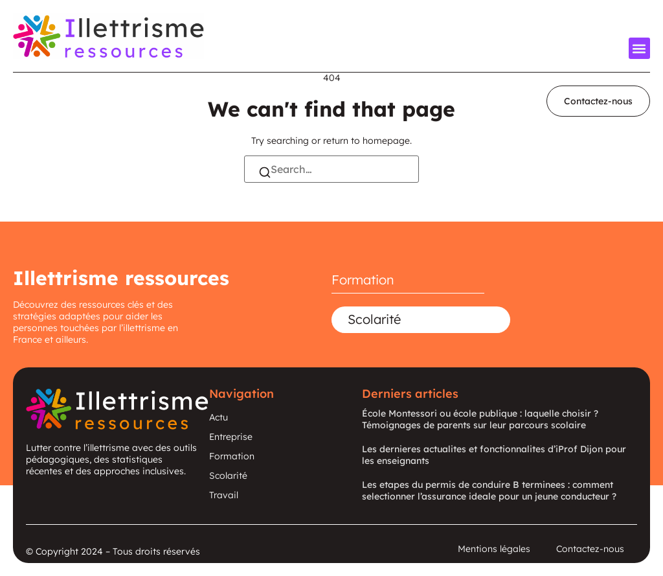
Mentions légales (494, 549)
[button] (639, 48)
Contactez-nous (590, 549)
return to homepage (366, 140)
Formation (363, 279)
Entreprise (231, 437)
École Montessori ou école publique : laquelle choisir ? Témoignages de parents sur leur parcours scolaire (480, 419)
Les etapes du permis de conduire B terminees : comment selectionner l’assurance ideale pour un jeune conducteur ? (489, 490)
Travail (223, 495)
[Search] (265, 173)
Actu (218, 417)
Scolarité (374, 319)
